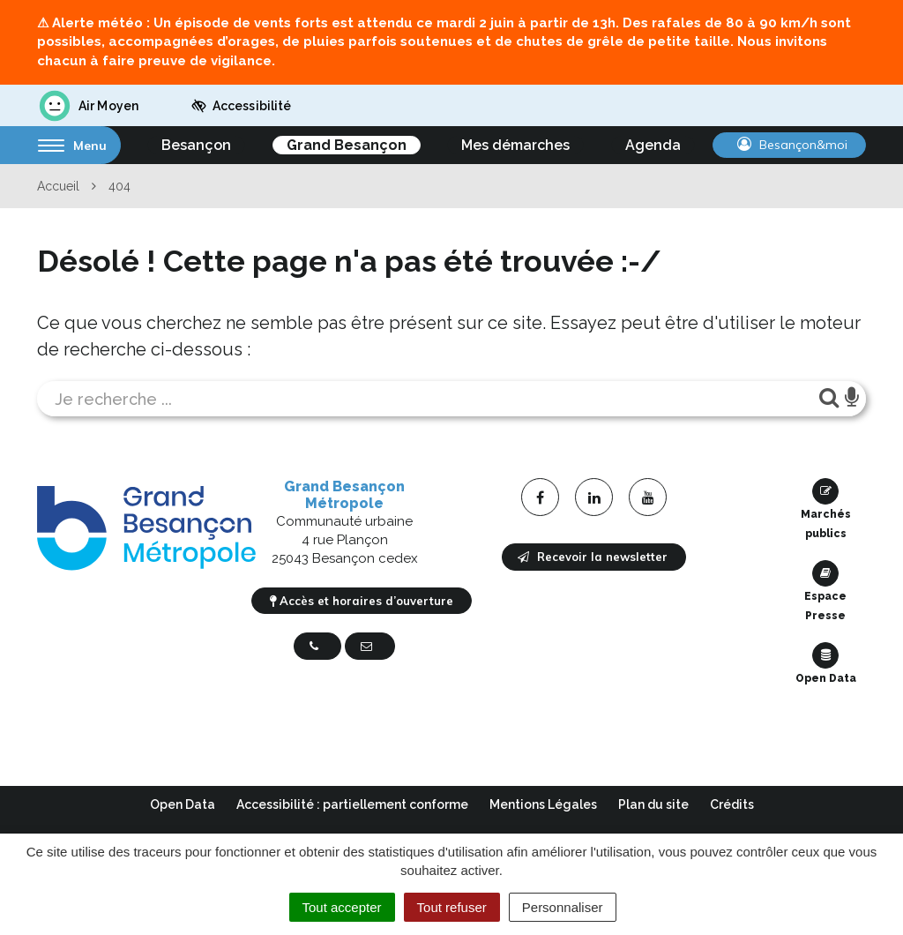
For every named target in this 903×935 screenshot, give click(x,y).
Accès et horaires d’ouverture (361, 601)
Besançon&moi (792, 145)
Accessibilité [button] (241, 106)
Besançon (196, 145)
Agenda (653, 145)
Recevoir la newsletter (593, 557)
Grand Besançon (347, 145)
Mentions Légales (543, 804)
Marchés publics (826, 508)
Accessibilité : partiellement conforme (352, 804)
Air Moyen (87, 105)
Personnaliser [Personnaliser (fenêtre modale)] (562, 907)
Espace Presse (825, 590)
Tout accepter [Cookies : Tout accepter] (342, 907)
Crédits (732, 804)
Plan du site (653, 804)
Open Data (825, 663)
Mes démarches (515, 145)
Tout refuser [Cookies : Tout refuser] (452, 907)
